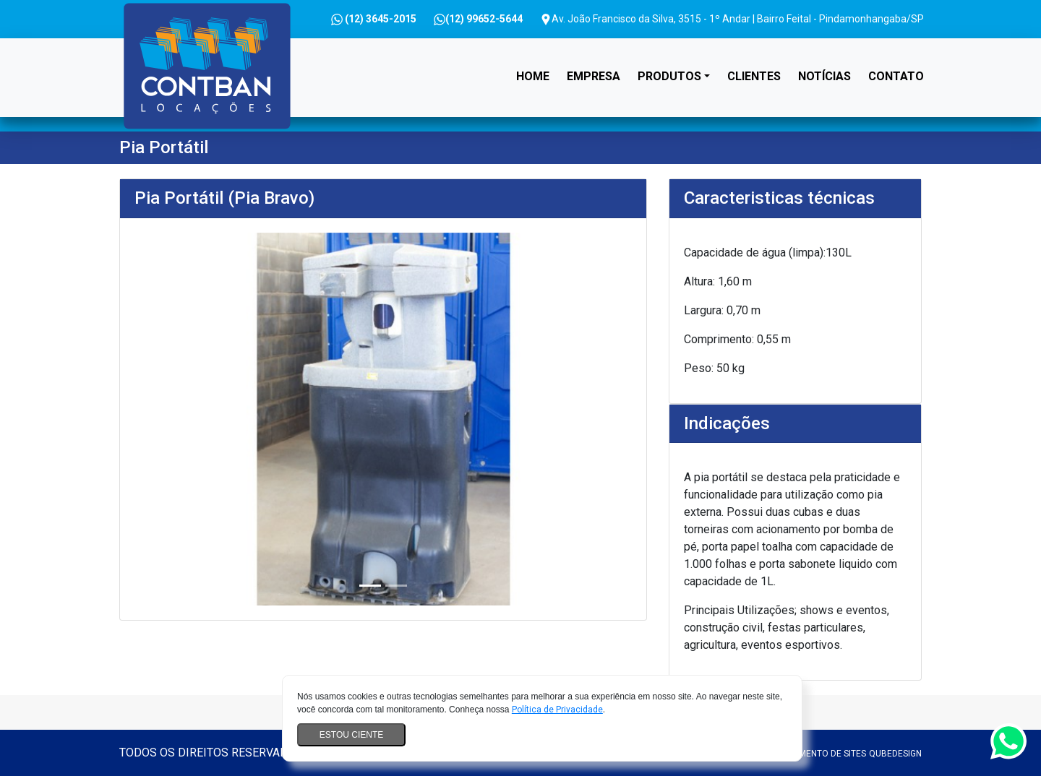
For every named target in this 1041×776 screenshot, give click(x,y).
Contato (896, 76)
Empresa (593, 76)
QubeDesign (895, 754)
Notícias (824, 76)
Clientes (754, 76)
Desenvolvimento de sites (807, 754)
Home (535, 63)
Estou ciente (351, 735)
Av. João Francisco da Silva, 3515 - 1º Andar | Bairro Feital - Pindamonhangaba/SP (732, 19)
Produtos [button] (669, 76)
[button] (171, 419)
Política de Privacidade (557, 709)
